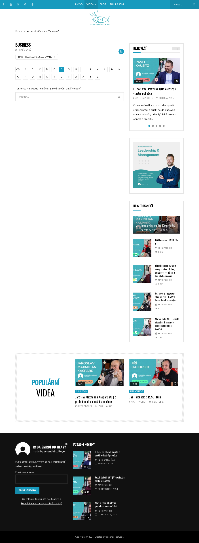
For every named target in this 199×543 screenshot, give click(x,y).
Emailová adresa (24, 472)
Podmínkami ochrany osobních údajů (41, 503)
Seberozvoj (81, 391)
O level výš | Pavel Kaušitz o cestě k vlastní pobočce (154, 91)
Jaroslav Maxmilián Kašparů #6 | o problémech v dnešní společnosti (95, 399)
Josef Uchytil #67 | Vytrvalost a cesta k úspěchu (109, 479)
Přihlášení (117, 4)
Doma (18, 31)
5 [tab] (164, 126)
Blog (103, 4)
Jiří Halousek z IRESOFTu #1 (166, 241)
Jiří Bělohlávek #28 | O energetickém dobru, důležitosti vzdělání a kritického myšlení (165, 271)
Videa (90, 4)
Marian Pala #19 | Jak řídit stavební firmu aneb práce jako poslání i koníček (167, 324)
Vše (18, 69)
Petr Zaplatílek (144, 98)
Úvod (79, 4)
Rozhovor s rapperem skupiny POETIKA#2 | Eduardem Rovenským (165, 296)
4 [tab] (160, 126)
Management (136, 391)
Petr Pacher (150, 230)
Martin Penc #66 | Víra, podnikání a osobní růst (106, 504)
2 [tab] (153, 126)
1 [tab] (149, 126)
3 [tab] (156, 126)
